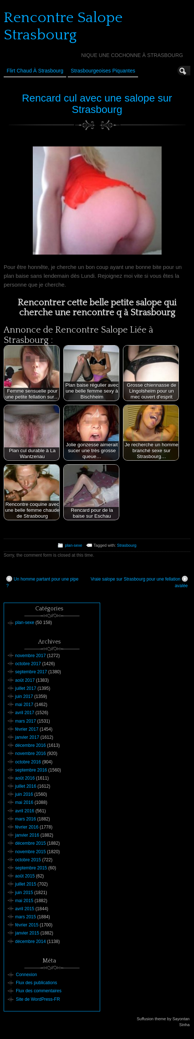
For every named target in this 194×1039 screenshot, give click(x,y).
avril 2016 (24, 810)
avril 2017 (24, 712)
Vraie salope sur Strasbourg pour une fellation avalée (139, 582)
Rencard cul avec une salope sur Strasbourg (97, 103)
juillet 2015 (25, 884)
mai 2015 (24, 900)
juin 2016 (24, 794)
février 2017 (26, 729)
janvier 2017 (27, 737)
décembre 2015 (30, 843)
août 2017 (25, 680)
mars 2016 (25, 819)
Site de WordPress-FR (38, 999)
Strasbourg (127, 545)
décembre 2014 (30, 941)
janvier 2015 (27, 933)
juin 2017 (24, 696)
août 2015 (25, 876)
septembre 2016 (31, 770)
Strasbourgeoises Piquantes (103, 71)
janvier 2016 (27, 835)
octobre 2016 (28, 762)
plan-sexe (73, 545)
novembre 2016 (30, 753)
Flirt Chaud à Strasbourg (35, 71)
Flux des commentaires (38, 990)
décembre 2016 (30, 745)
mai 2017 (24, 704)
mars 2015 (25, 916)
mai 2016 (24, 802)
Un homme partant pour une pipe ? (42, 582)
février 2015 (26, 925)
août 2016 (25, 778)
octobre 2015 (28, 859)
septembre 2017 (31, 671)
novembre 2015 (30, 851)
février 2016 (26, 827)
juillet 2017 (25, 688)
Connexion (26, 974)
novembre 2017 (30, 655)
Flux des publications (36, 982)
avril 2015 (24, 908)
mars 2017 (25, 721)
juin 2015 (24, 892)
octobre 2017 (28, 663)
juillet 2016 (25, 786)
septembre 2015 (31, 867)
